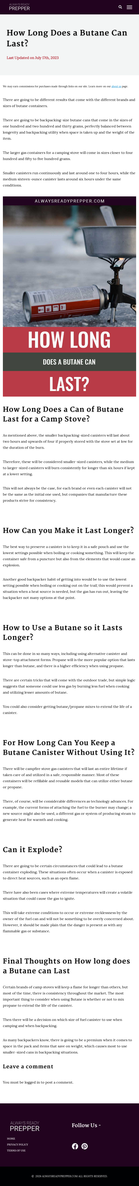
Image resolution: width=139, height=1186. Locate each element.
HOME (11, 1138)
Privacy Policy (17, 1144)
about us (116, 86)
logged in (32, 1082)
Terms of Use (16, 1150)
